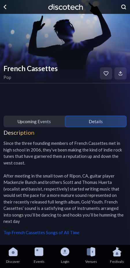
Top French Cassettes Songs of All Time (41, 232)
